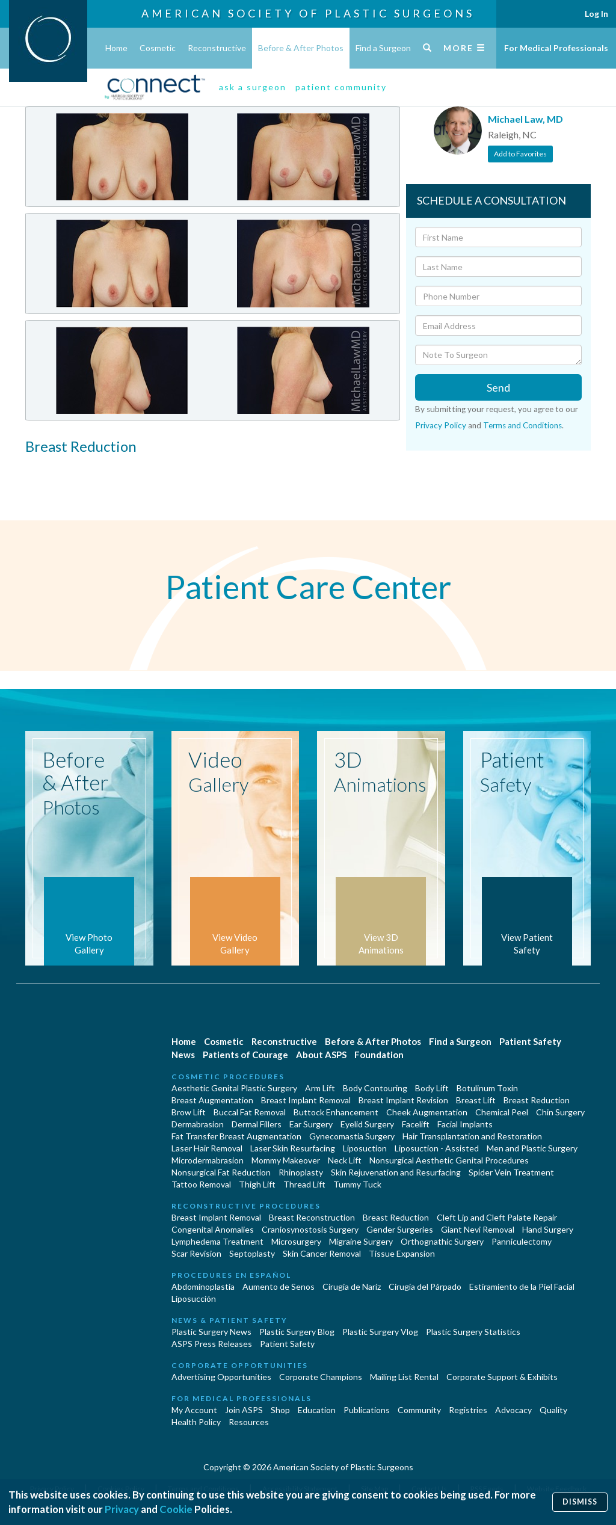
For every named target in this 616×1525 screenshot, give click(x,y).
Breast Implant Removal (306, 1100)
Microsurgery (296, 1241)
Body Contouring (375, 1088)
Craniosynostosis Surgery (310, 1229)
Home (116, 48)
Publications (366, 1410)
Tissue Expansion (402, 1253)
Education (317, 1410)
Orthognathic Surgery (442, 1241)
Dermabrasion (197, 1124)
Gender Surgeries (399, 1229)
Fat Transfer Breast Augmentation (236, 1136)
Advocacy (513, 1410)
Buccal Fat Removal (250, 1112)
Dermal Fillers (257, 1124)
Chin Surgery (560, 1112)
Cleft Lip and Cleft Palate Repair (497, 1217)
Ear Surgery (311, 1124)
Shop (280, 1410)
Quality (553, 1410)
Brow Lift (188, 1112)
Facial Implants (465, 1124)
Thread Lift (304, 1184)
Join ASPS (244, 1410)
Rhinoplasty (301, 1172)
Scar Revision (196, 1253)
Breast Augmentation (212, 1100)
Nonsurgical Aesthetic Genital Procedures (449, 1160)
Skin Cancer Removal (322, 1253)
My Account (194, 1410)
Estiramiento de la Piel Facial (521, 1286)
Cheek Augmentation (426, 1112)
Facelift (416, 1124)
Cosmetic (158, 48)
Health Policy (196, 1422)
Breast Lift (476, 1100)
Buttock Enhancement (336, 1112)
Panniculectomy (521, 1241)
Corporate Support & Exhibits (502, 1377)
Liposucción (193, 1298)
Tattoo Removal (201, 1184)
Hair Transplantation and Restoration (472, 1136)
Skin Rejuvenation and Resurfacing (396, 1172)
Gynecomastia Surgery (352, 1136)
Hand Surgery (547, 1229)
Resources (249, 1422)
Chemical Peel (501, 1112)
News (183, 1054)
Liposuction (365, 1148)
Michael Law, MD (525, 119)
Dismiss (579, 1501)
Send (498, 387)
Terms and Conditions (522, 425)
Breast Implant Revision (403, 1100)
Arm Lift (320, 1088)
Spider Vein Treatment (511, 1172)
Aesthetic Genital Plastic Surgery (234, 1088)
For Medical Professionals (556, 48)
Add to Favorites (520, 153)
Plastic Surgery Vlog (380, 1331)
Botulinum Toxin (487, 1088)
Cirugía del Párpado (425, 1286)
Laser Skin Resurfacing (292, 1148)
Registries (468, 1410)
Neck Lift (345, 1160)
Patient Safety (530, 1041)
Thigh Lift (257, 1184)
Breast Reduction (537, 1100)
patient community (341, 87)
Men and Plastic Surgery (532, 1148)
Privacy (122, 1509)
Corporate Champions (320, 1377)
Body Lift (432, 1088)
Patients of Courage (245, 1054)
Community (419, 1410)
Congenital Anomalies (212, 1229)
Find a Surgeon (383, 48)
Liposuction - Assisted (437, 1148)
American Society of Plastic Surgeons (308, 13)
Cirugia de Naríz (351, 1286)
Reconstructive (217, 48)
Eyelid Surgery (367, 1124)
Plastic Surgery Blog (296, 1331)
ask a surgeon (252, 87)
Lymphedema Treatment (217, 1241)
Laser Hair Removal (206, 1148)
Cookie (175, 1509)
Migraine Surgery (361, 1241)
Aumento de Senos (278, 1286)
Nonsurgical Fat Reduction (221, 1172)
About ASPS (321, 1054)
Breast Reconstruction (312, 1217)
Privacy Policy (440, 425)
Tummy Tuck (357, 1184)
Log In (596, 13)
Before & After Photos (300, 48)
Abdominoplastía (203, 1286)
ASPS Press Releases (211, 1344)
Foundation (379, 1054)
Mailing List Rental (404, 1377)
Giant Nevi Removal (477, 1229)
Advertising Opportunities (221, 1377)
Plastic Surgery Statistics (473, 1331)
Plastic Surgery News (211, 1331)
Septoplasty (252, 1253)
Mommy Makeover (285, 1160)
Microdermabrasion (207, 1160)
